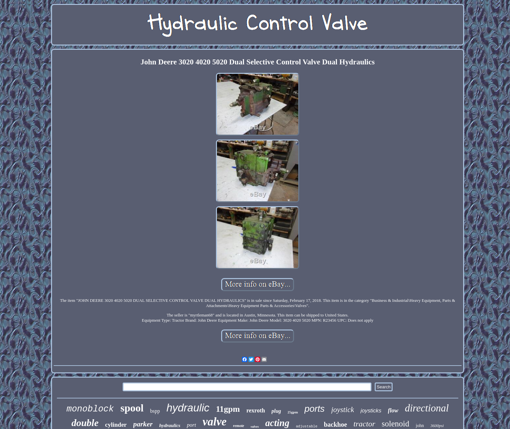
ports (314, 409)
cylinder (116, 424)
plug (276, 411)
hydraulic (188, 408)
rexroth (255, 410)
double (85, 422)
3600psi (437, 425)
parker (143, 424)
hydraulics (169, 425)
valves (255, 426)
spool (131, 408)
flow (393, 410)
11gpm (228, 409)
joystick (342, 410)
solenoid (395, 423)
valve (215, 421)
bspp (155, 411)
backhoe (335, 424)
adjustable (306, 426)
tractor (364, 424)
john (420, 425)
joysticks (370, 411)
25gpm (293, 412)
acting (277, 423)
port (191, 425)
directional (427, 408)
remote (238, 425)
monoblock (90, 409)
